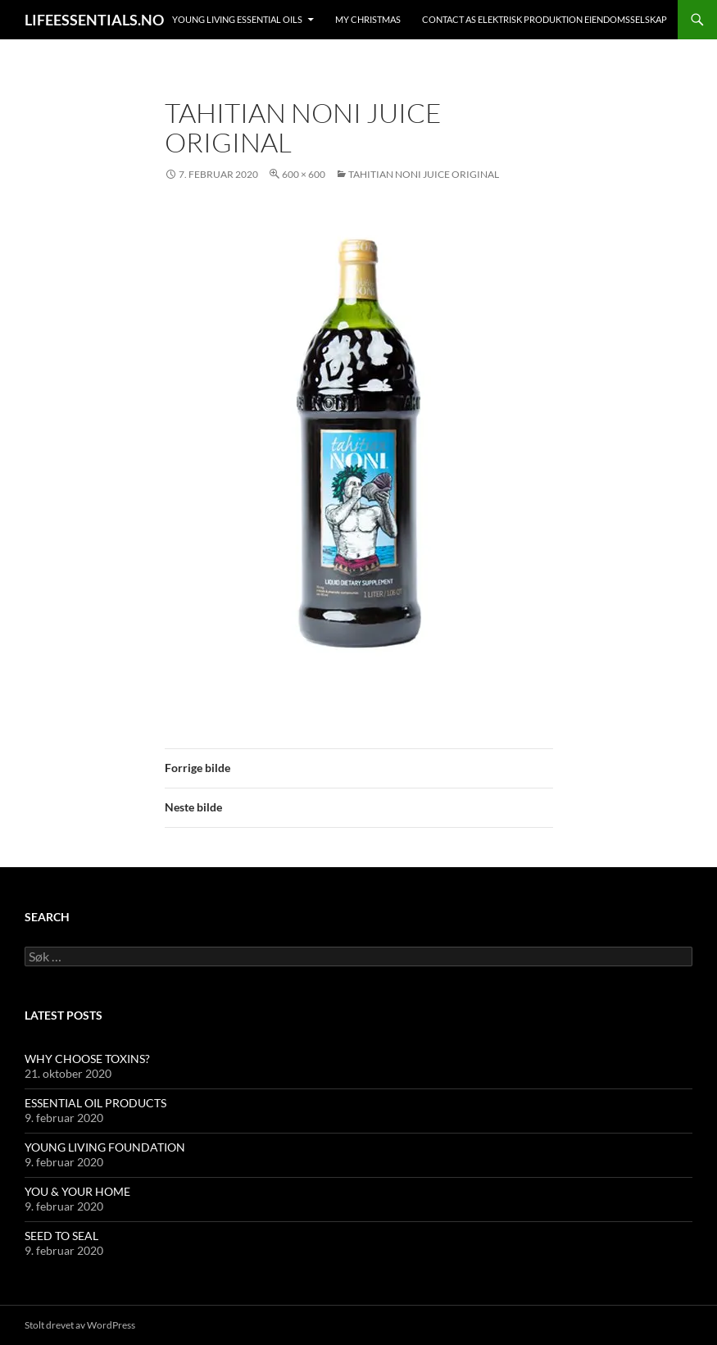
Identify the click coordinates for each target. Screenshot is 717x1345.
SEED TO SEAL (61, 1236)
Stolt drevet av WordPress (80, 1325)
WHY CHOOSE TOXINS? (87, 1059)
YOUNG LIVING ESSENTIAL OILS (237, 19)
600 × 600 (303, 174)
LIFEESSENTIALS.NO (94, 20)
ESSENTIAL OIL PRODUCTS (95, 1103)
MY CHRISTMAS (368, 19)
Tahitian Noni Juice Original (423, 174)
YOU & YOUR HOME (77, 1191)
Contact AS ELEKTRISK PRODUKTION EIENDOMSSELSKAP (544, 19)
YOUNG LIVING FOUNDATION (105, 1147)
